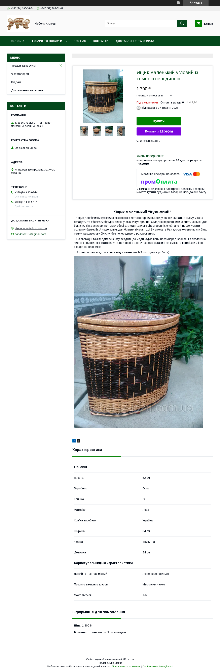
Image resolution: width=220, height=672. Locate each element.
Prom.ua (129, 659)
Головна (17, 40)
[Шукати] (182, 23)
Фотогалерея (20, 73)
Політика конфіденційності (158, 666)
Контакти (100, 40)
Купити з (159, 131)
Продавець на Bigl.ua (110, 663)
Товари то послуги (47, 40)
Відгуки (16, 82)
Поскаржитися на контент (126, 666)
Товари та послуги (23, 65)
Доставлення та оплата (135, 40)
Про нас (79, 40)
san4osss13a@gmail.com (30, 234)
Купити (159, 121)
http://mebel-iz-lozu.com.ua (31, 228)
